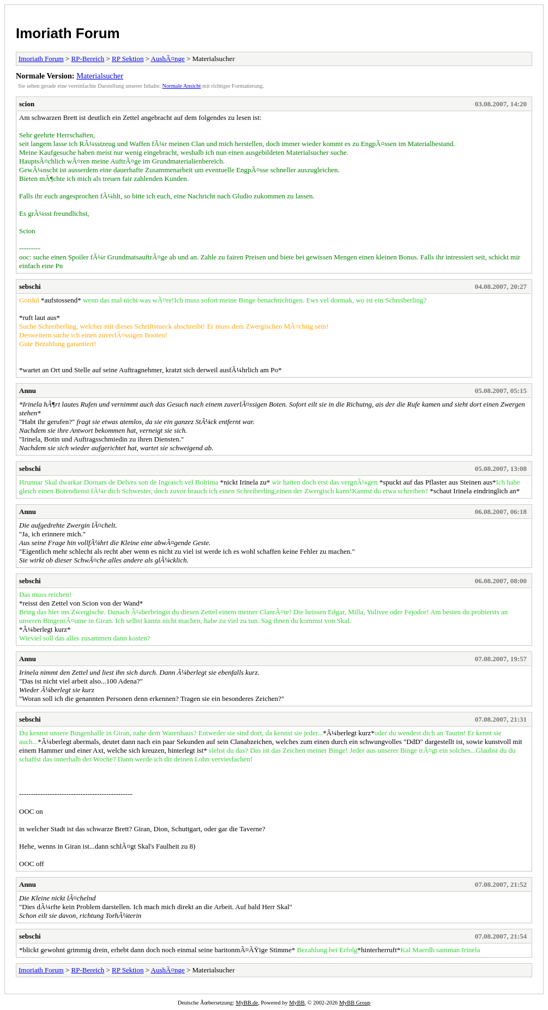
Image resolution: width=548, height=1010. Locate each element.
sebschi (30, 286)
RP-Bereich (88, 59)
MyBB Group (354, 1003)
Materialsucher (99, 75)
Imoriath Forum (68, 33)
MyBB (296, 1003)
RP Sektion (127, 59)
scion (26, 104)
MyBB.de (247, 1003)
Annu (27, 390)
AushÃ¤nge (168, 59)
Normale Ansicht (181, 86)
